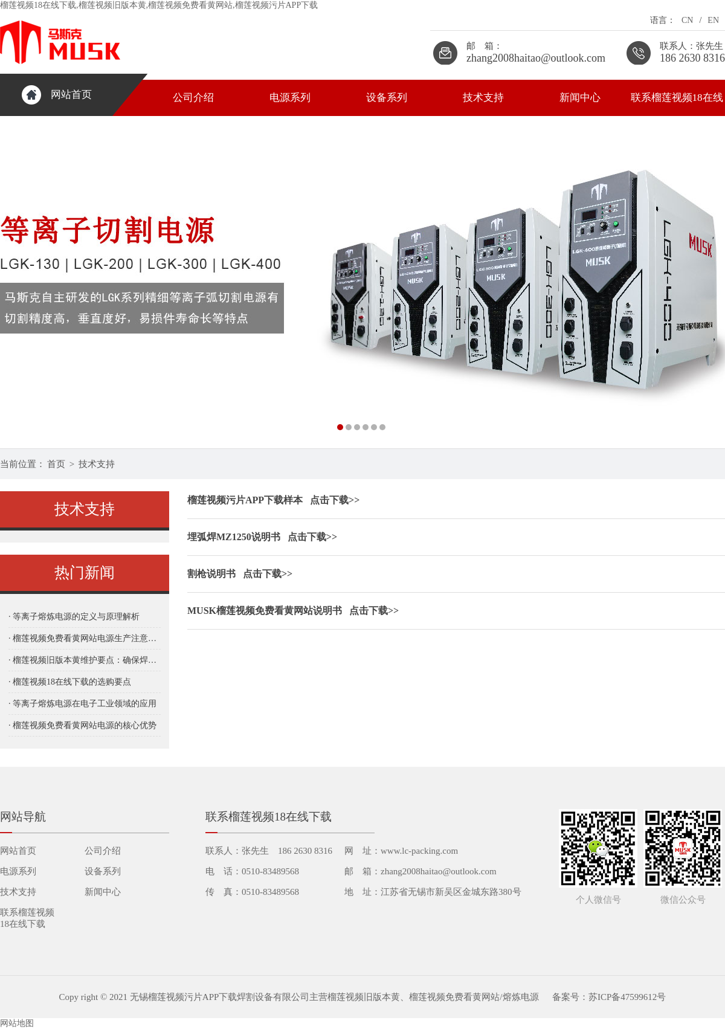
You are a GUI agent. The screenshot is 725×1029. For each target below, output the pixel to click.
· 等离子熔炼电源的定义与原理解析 (74, 616)
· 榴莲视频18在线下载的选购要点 (69, 681)
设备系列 (386, 97)
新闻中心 (580, 97)
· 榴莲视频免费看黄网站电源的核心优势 (82, 725)
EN (713, 20)
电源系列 (290, 97)
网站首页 (71, 94)
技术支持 (483, 97)
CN (687, 20)
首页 (56, 464)
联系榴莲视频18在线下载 (677, 104)
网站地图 (17, 1023)
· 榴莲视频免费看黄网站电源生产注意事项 (84, 638)
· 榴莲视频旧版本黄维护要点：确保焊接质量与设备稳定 (84, 660)
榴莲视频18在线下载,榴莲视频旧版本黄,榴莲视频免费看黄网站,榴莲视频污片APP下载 (159, 5)
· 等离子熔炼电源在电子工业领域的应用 (82, 703)
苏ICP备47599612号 (627, 997)
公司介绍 (193, 97)
